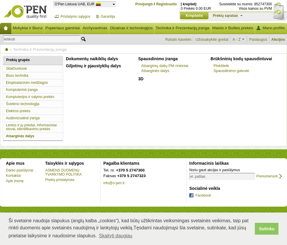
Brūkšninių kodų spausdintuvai (241, 58)
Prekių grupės (18, 60)
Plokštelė (221, 65)
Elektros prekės (18, 111)
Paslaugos (258, 39)
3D (141, 78)
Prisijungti (144, 4)
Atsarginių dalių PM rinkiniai (164, 65)
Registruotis (166, 4)
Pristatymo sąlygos (75, 16)
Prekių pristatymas (59, 180)
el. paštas (197, 176)
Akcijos (278, 39)
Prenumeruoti (267, 176)
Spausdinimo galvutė (231, 70)
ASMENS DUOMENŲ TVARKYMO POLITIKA (63, 172)
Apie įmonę (15, 181)
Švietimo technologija (22, 104)
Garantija (108, 16)
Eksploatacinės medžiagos (27, 83)
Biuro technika (17, 76)
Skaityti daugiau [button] (115, 235)
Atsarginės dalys (20, 136)
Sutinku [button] (267, 228)
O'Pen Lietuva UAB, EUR (74, 4)
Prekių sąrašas (225, 16)
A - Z (237, 39)
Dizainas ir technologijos (131, 28)
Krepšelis (194, 15)
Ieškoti (9, 39)
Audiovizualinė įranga (23, 118)
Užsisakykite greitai (211, 39)
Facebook (203, 195)
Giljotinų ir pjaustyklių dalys (93, 65)
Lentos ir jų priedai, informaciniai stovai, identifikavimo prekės (31, 127)
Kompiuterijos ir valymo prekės (30, 97)
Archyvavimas (95, 28)
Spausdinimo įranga (158, 58)
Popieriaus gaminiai (62, 28)
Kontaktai (13, 176)
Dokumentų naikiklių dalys (92, 58)
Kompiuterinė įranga (21, 90)
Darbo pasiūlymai (19, 170)
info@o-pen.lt (114, 183)
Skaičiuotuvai (16, 68)
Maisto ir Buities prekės (232, 28)
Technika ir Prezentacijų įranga (182, 28)
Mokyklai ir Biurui (28, 28)
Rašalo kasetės (178, 39)
